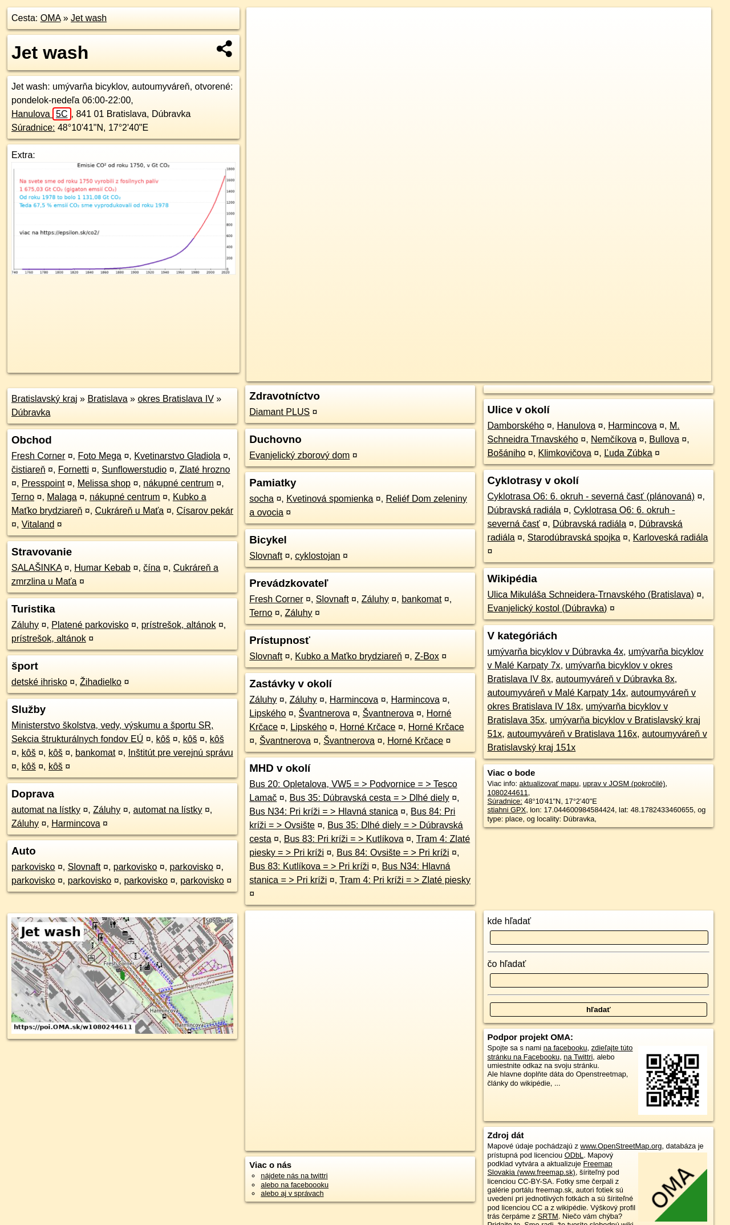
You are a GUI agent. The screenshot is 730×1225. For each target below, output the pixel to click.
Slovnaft (84, 867)
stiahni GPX (507, 809)
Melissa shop (104, 483)
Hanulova (41, 113)
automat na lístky (45, 810)
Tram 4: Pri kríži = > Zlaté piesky (405, 880)
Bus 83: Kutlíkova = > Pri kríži (309, 866)
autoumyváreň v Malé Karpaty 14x (557, 693)
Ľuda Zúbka (628, 453)
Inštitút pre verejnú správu (180, 752)
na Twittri (578, 1057)
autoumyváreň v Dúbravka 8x (615, 679)
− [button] (266, 44)
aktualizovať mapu (549, 783)
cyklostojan (317, 556)
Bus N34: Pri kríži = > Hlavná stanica (323, 811)
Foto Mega (99, 456)
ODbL (574, 1155)
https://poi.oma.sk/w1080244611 (659, 372)
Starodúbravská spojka (574, 537)
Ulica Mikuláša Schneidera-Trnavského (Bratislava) (591, 594)
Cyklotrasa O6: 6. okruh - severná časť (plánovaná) (591, 496)
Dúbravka (30, 412)
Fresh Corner (38, 456)
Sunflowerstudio (134, 469)
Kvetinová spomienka (329, 498)
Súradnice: (33, 127)
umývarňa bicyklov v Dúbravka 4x (555, 651)
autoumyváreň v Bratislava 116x (572, 734)
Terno (22, 497)
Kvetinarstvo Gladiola (177, 456)
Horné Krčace (368, 727)
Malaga (61, 497)
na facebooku (565, 1047)
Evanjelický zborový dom (299, 455)
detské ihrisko (39, 682)
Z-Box (427, 656)
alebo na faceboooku (294, 1184)
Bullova (664, 439)
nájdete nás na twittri (294, 1175)
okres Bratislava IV (175, 399)
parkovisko (33, 867)
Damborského (516, 425)
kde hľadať (510, 921)
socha (261, 498)
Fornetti (73, 469)
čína (151, 568)
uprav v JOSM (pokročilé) (624, 783)
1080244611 (508, 792)
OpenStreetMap (513, 372)
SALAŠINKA (36, 568)
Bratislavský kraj (44, 399)
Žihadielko (100, 682)
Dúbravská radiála (524, 510)
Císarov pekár (205, 510)
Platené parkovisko (89, 625)
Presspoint (43, 483)
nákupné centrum (178, 483)
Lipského (267, 713)
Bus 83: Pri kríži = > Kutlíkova (344, 839)
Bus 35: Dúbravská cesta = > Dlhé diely (369, 798)
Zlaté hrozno (204, 469)
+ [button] (266, 26)
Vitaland (38, 524)
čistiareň (28, 469)
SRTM (548, 1216)
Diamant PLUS (279, 412)
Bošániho (507, 453)
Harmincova (75, 823)
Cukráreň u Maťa (129, 510)
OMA (50, 18)
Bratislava (107, 399)
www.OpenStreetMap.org (621, 1146)
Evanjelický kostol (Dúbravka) (547, 608)
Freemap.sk (572, 372)
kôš (163, 739)
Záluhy (25, 625)
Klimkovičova (564, 453)
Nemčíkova (613, 439)
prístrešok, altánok (178, 625)
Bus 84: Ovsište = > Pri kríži (392, 852)
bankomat (95, 752)
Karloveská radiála (670, 537)
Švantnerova (324, 713)
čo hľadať (507, 964)
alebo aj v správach (292, 1193)
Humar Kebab (102, 568)
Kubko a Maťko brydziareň (348, 656)
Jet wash (89, 18)
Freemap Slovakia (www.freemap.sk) (550, 1167)
